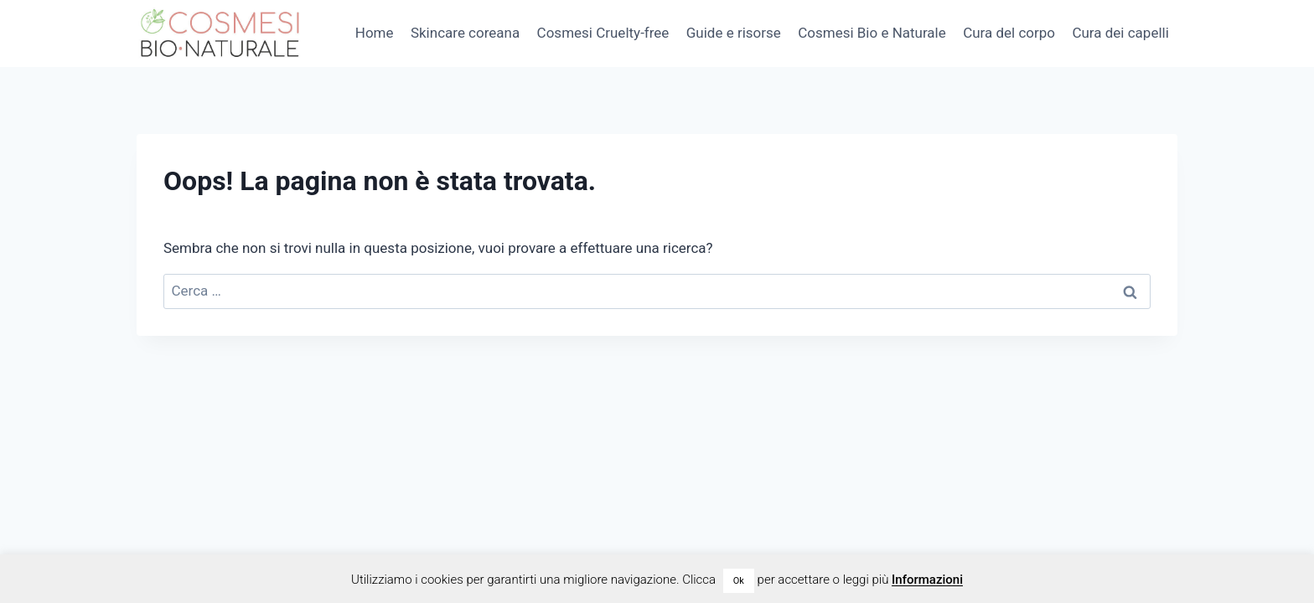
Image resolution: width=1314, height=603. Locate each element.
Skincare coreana (465, 32)
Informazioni (927, 579)
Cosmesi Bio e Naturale (872, 32)
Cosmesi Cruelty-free (603, 32)
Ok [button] (738, 580)
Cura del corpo (1009, 32)
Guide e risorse (733, 32)
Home (374, 32)
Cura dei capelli (1120, 32)
